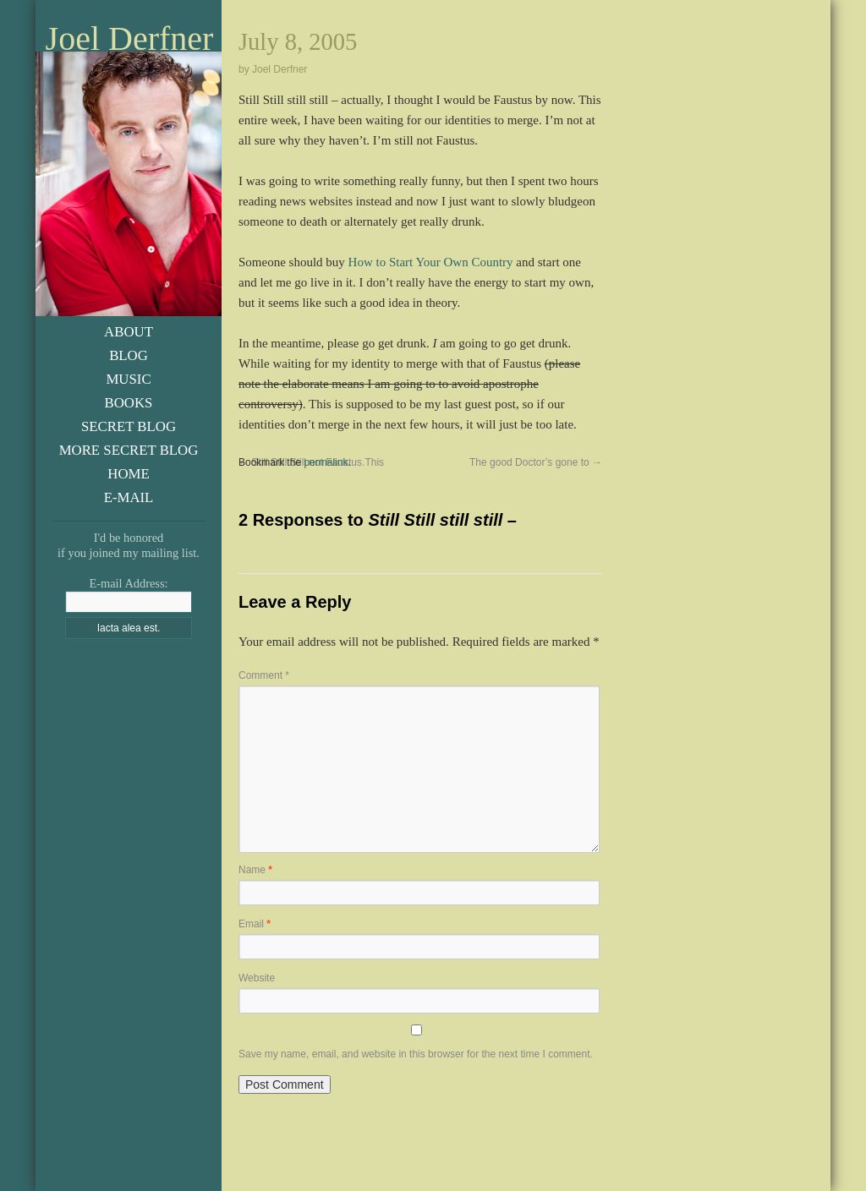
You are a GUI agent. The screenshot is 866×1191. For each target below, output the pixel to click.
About (128, 332)
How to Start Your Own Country (430, 262)
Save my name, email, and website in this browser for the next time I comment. (415, 1054)
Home (128, 474)
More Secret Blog (129, 450)
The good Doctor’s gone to (535, 462)
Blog (128, 355)
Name (255, 870)
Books (129, 403)
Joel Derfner (130, 39)
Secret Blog (128, 426)
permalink (326, 462)
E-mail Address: (128, 583)
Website (256, 978)
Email (254, 924)
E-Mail (129, 497)
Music (128, 379)
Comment (263, 675)
